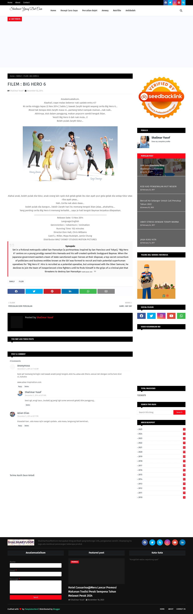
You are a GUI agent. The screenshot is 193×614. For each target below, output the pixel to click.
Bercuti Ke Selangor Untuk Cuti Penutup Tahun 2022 (160, 202)
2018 (161, 461)
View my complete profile (161, 141)
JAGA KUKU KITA (148, 239)
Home (10, 3)
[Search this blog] (155, 412)
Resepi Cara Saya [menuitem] (69, 10)
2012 (161, 488)
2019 (161, 456)
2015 (161, 474)
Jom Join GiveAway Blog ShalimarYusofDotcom (152, 167)
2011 (161, 493)
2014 (161, 479)
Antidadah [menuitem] (130, 10)
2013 (161, 484)
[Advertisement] (96, 45)
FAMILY (19, 76)
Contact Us (180, 609)
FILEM (21, 281)
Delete (27, 387)
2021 (161, 447)
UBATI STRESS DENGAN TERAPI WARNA (159, 222)
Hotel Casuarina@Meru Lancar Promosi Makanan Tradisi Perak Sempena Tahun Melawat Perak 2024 (92, 591)
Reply (20, 387)
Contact (26, 3)
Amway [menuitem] (105, 10)
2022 (161, 443)
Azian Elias (23, 413)
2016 (161, 470)
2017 (161, 465)
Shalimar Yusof (16, 91)
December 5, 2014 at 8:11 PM (27, 416)
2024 (161, 434)
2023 (161, 438)
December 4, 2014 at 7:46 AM (28, 369)
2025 (161, 429)
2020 (161, 452)
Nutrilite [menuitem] (117, 10)
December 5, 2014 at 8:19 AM (35, 395)
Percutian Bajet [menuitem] (89, 10)
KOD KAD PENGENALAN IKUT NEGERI (158, 186)
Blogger (56, 609)
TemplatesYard (31, 609)
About (17, 3)
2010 (161, 497)
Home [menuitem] (53, 10)
